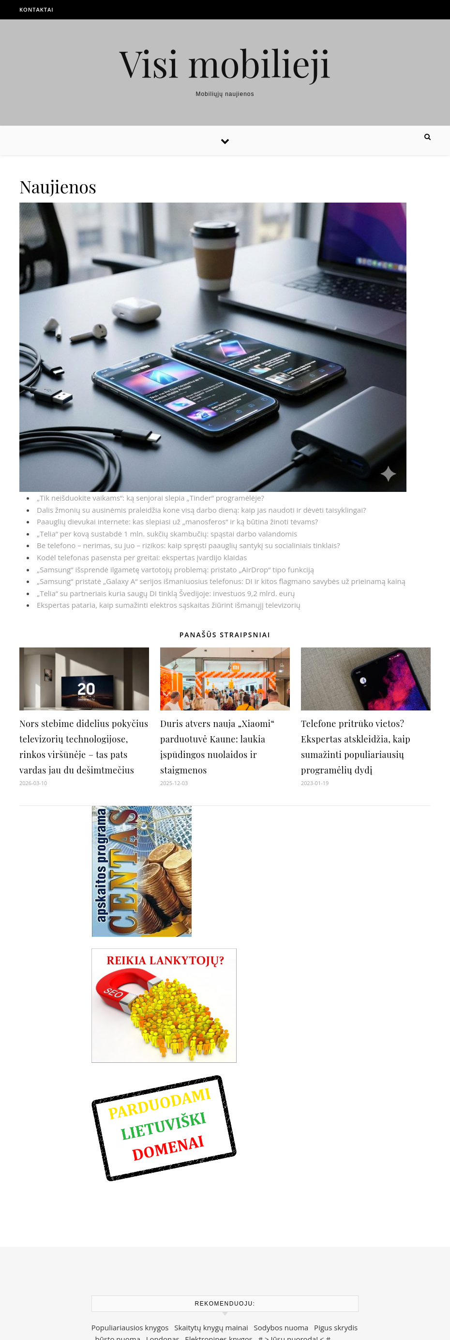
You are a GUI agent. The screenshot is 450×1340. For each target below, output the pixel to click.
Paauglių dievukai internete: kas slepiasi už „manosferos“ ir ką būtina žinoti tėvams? (177, 521)
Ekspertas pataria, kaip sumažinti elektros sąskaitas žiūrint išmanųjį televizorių (168, 605)
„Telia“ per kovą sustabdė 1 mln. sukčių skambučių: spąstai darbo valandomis (167, 533)
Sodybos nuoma (281, 1327)
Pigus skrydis (336, 1327)
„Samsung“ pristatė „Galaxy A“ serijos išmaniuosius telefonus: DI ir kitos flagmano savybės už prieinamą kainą (221, 581)
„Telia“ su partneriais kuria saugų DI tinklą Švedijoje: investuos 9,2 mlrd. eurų (166, 593)
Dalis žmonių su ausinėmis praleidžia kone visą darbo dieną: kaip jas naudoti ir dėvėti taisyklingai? (201, 510)
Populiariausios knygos (130, 1327)
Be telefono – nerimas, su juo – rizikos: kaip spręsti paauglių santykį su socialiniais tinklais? (188, 545)
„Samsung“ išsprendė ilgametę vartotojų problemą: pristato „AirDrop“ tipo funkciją (175, 569)
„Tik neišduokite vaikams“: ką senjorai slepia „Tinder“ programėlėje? (150, 498)
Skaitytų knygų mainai (211, 1327)
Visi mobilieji (225, 63)
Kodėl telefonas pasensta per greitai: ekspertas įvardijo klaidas (142, 557)
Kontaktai (36, 9)
